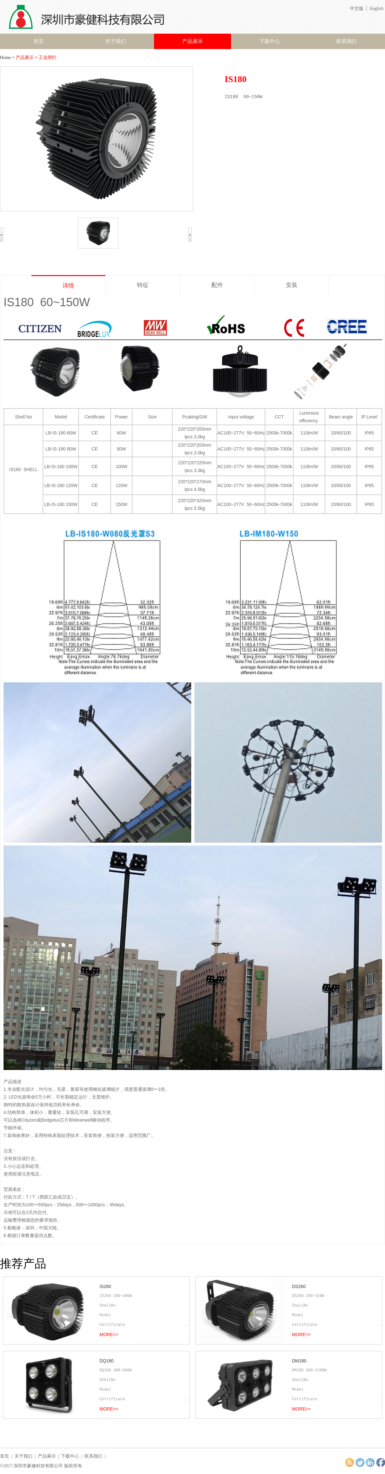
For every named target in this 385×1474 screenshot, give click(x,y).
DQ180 (106, 1360)
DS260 (299, 1286)
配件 (217, 285)
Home (5, 57)
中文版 (357, 8)
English (376, 8)
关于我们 (115, 41)
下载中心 (269, 41)
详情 (68, 285)
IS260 (105, 1286)
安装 (291, 285)
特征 (143, 285)
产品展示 (192, 41)
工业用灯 (47, 57)
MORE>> (108, 1334)
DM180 (299, 1360)
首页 (38, 41)
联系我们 (346, 41)
